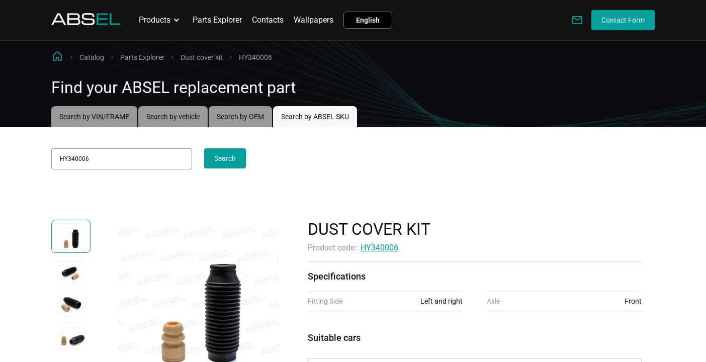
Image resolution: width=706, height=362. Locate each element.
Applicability (330, 349)
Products (161, 20)
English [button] (368, 20)
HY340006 (379, 247)
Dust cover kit (202, 57)
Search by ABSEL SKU (315, 117)
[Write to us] (577, 20)
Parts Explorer (217, 20)
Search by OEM (240, 117)
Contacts (268, 20)
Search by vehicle (173, 117)
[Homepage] (86, 22)
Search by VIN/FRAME (94, 117)
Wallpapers (313, 20)
